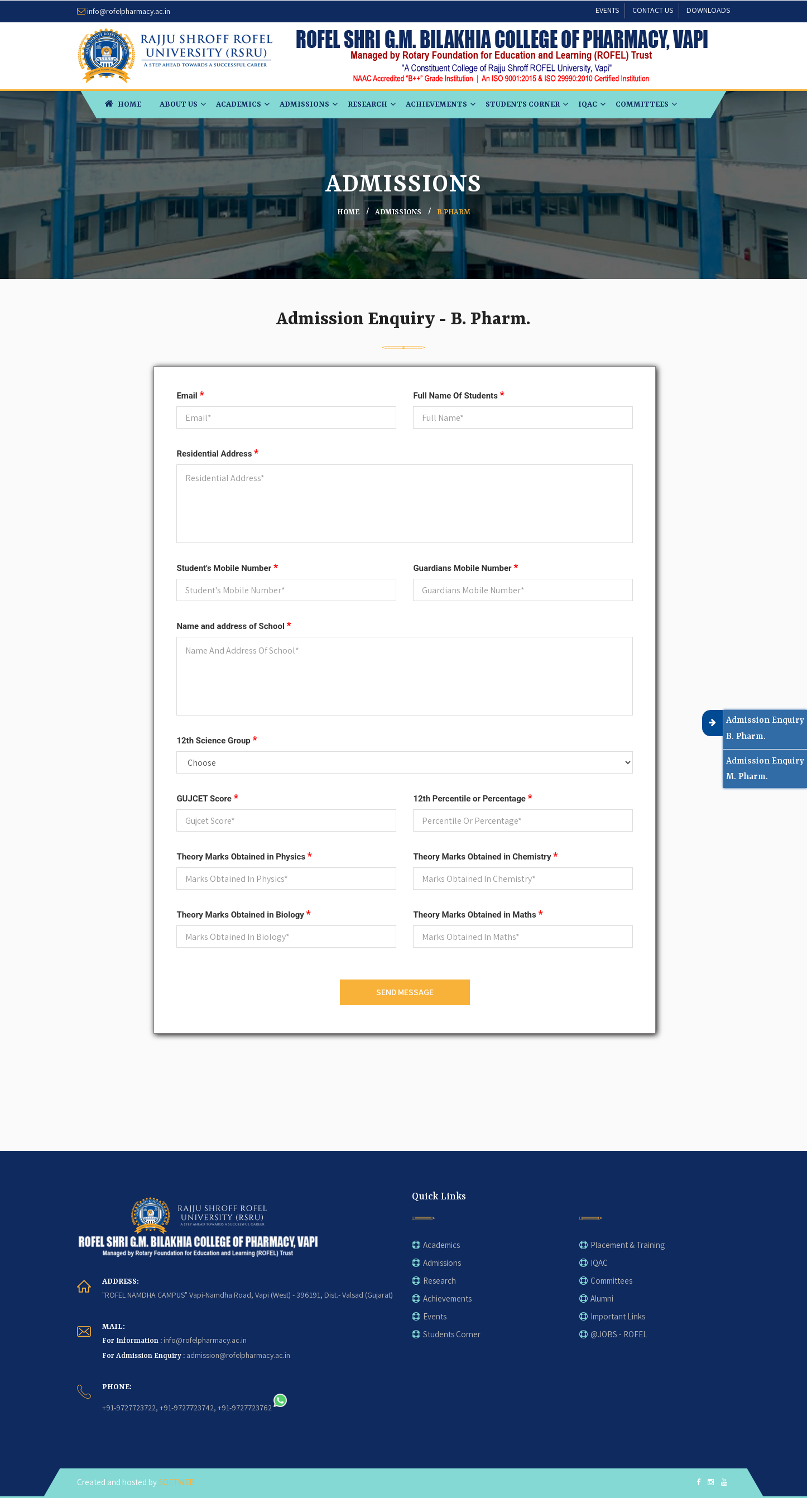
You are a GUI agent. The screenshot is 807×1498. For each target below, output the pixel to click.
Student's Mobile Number (227, 567)
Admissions (304, 104)
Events (434, 1316)
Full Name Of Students (458, 395)
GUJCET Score (207, 798)
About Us (179, 104)
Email (190, 395)
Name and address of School (233, 625)
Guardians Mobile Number (465, 567)
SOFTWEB (176, 1482)
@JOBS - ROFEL (618, 1334)
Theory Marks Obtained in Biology (243, 914)
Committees (642, 104)
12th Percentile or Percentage (472, 798)
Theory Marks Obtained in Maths (477, 914)
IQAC (587, 104)
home (348, 212)
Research (367, 104)
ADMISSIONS (398, 212)
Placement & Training (627, 1245)
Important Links (617, 1316)
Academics (238, 104)
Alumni (601, 1298)
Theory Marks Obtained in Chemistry (485, 856)
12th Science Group (216, 740)
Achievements (436, 104)
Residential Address (217, 453)
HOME (123, 103)
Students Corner (523, 104)
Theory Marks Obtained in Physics (244, 856)
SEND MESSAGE (405, 992)
